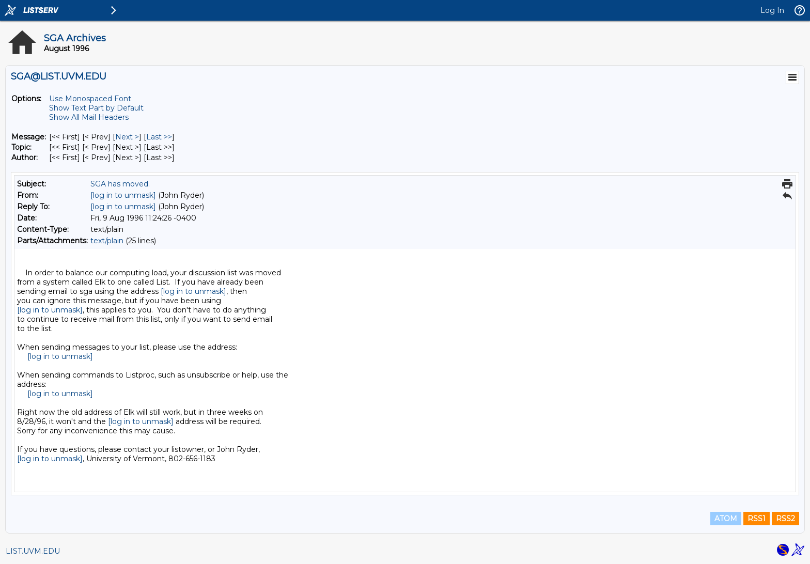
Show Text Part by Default (96, 108)
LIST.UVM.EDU (33, 551)
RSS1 (756, 518)
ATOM (725, 518)
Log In (772, 10)
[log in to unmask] (123, 195)
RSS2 (785, 518)
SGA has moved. (120, 184)
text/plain (106, 240)
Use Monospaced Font (90, 98)
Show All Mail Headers (89, 117)
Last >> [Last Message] (159, 137)
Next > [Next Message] (127, 137)
